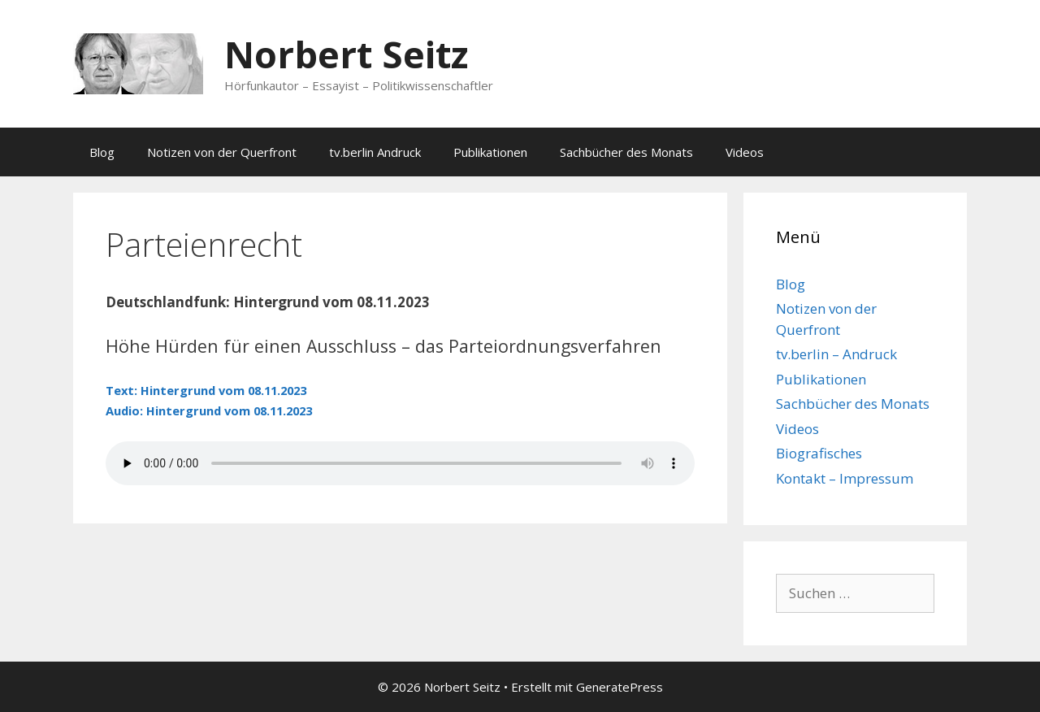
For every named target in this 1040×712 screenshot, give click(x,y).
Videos (745, 152)
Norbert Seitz (346, 54)
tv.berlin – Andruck (836, 354)
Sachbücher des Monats (626, 152)
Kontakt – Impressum (844, 478)
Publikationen (490, 152)
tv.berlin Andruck (375, 152)
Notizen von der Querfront (222, 152)
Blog (102, 152)
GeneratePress (619, 687)
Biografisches (819, 453)
